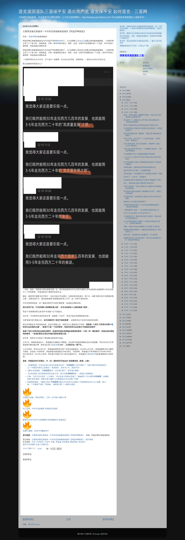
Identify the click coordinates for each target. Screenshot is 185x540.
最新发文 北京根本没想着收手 (135, 202)
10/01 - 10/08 (129, 272)
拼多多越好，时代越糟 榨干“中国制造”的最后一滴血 (143, 174)
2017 (124, 327)
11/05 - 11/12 (129, 256)
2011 (124, 346)
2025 (124, 93)
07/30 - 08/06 (129, 301)
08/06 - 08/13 (129, 298)
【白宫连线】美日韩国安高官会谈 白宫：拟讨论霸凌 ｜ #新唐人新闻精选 (60, 374)
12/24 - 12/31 (129, 106)
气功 (144, 74)
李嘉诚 (58, 442)
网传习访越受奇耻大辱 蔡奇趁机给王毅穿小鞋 (141, 125)
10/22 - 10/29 (129, 263)
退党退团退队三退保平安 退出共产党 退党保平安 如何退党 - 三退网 (82, 11)
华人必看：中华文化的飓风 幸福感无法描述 (40, 409)
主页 (68, 519)
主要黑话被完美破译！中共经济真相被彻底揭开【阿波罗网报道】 (58, 435)
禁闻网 (145, 71)
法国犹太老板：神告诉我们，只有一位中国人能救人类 (44, 397)
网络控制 (59, 41)
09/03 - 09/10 (129, 285)
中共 (33, 442)
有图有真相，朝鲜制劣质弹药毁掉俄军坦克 (140, 167)
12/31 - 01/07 (129, 103)
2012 (124, 343)
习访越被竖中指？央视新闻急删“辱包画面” (139, 154)
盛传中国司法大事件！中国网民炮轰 (137, 170)
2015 (124, 333)
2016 (124, 330)
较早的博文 (108, 519)
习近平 (53, 312)
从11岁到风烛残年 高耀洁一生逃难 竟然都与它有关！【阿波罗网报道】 (142, 222)
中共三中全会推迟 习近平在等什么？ (137, 213)
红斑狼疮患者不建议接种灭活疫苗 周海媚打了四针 (142, 180)
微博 (57, 43)
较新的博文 (28, 519)
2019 (124, 321)
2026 (124, 90)
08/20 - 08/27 (129, 291)
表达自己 (81, 41)
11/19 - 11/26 (129, 250)
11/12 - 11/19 (129, 253)
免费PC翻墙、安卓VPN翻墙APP (36, 431)
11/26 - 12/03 (129, 247)
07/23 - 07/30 (129, 304)
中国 (82, 320)
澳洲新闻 (146, 66)
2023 (124, 100)
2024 (124, 97)
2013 (124, 340)
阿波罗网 (32, 37)
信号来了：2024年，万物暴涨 (135, 177)
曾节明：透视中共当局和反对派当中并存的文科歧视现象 (141, 33)
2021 (124, 314)
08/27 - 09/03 (129, 288)
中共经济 (40, 442)
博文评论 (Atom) (34, 524)
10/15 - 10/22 (129, 266)
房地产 (92, 354)
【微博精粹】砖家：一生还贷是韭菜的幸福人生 (141, 210)
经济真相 (65, 442)
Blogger (97, 534)
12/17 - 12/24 (129, 109)
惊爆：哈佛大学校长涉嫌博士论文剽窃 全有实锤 (142, 226)
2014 (124, 336)
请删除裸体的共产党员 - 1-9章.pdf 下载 (134, 46)
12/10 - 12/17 (129, 112)
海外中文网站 (148, 69)
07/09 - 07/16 (129, 310)
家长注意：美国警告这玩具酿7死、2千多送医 (141, 235)
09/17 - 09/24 (129, 279)
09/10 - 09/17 (129, 282)
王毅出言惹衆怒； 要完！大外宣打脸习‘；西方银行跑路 (53, 371)
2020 (124, 317)
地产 (62, 354)
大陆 (88, 354)
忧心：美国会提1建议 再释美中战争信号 (139, 183)
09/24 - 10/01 (129, 275)
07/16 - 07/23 (129, 307)
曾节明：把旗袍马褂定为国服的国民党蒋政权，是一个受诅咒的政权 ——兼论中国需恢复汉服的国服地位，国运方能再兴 (141, 28)
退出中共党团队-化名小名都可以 (36, 444)
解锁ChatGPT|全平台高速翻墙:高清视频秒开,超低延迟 (44, 420)
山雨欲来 (54, 345)
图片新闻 (89, 439)
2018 (124, 324)
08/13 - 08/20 (129, 294)
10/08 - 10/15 (129, 269)
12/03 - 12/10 (129, 244)
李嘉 (59, 338)
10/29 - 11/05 (129, 260)
